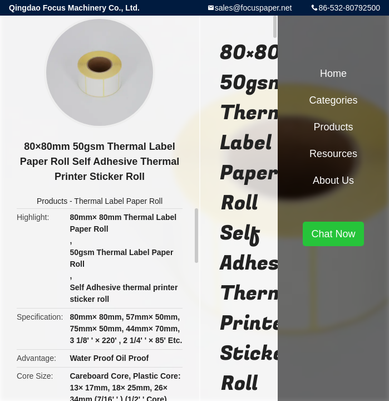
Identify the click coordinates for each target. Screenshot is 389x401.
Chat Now (333, 233)
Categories (333, 100)
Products (52, 201)
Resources (333, 153)
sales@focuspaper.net (253, 7)
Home (333, 73)
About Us (333, 180)
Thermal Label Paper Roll (118, 201)
